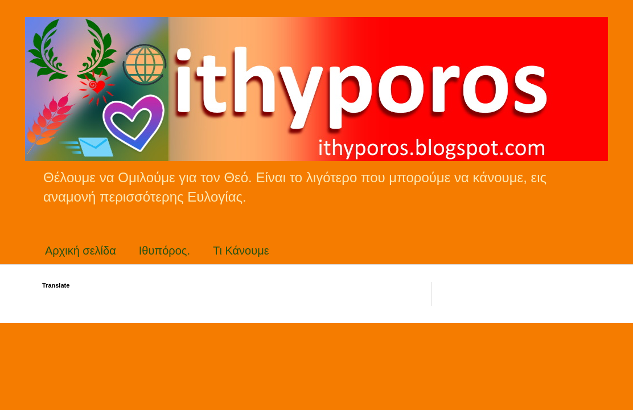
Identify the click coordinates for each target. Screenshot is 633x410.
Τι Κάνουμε (241, 250)
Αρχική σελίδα (80, 250)
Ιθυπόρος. (164, 250)
